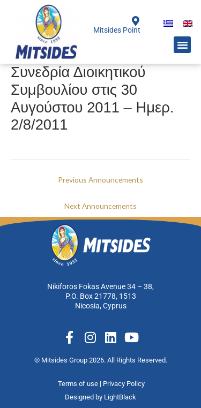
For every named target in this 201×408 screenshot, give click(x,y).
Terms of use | (80, 384)
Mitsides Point (116, 30)
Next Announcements (100, 205)
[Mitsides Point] (135, 21)
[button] (182, 45)
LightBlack (120, 397)
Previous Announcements (100, 179)
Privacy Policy (124, 384)
